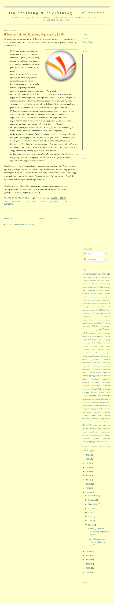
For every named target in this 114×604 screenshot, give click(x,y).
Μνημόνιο (92, 333)
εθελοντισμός (96, 385)
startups (107, 303)
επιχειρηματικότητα (104, 396)
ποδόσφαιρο (106, 422)
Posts (87, 254)
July (90, 508)
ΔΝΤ (101, 313)
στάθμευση (106, 428)
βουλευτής (91, 372)
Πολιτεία (100, 336)
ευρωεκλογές (86, 399)
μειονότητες (106, 409)
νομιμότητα (106, 412)
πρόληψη (85, 428)
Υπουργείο (85, 349)
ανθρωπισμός (86, 362)
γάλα (97, 372)
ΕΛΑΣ (108, 323)
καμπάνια (95, 402)
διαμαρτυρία (106, 379)
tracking (85, 307)
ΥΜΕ (101, 346)
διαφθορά (95, 382)
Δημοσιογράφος (87, 320)
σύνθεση (98, 435)
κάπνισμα (107, 399)
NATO (90, 280)
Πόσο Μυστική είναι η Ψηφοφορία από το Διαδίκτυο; (97, 542)
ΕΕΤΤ (103, 323)
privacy (98, 297)
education (91, 284)
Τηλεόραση (101, 343)
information (106, 290)
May (90, 516)
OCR (97, 280)
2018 (88, 471)
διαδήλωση (95, 379)
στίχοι (84, 432)
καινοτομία (85, 402)
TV (101, 280)
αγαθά (108, 353)
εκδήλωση (106, 385)
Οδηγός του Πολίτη (103, 333)
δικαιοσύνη (106, 382)
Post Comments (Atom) (25, 224)
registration (85, 300)
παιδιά (100, 415)
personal (107, 294)
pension (101, 294)
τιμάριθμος (85, 438)
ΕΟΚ (84, 326)
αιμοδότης (93, 356)
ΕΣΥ (88, 326)
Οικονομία (85, 336)
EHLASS (91, 274)
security (103, 300)
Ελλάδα (95, 326)
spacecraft (85, 303)
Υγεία (108, 346)
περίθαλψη (85, 419)
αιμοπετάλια (101, 356)
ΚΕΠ (108, 326)
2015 (88, 484)
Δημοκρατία (105, 316)
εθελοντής (85, 385)
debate (108, 280)
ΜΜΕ (84, 333)
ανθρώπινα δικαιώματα (102, 362)
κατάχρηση (98, 405)
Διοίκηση (93, 323)
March (91, 525)
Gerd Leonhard (87, 277)
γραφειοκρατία (104, 372)
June (90, 512)
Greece (95, 277)
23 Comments (43, 198)
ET (96, 274)
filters (99, 287)
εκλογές (96, 388)
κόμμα (99, 409)
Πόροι (94, 340)
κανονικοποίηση (105, 402)
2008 (88, 568)
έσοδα (96, 353)
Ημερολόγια (87, 42)
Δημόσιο (86, 323)
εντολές (84, 396)
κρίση (94, 409)
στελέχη (65, 202)
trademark (92, 307)
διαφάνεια (85, 382)
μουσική (97, 412)
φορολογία (106, 438)
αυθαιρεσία (106, 369)
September (93, 504)
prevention (91, 297)
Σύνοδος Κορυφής (104, 340)
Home (41, 218)
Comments (90, 259)
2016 (88, 480)
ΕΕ (99, 323)
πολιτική (44, 202)
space (108, 300)
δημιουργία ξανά (20, 202)
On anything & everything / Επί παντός (57, 13)
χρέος (106, 442)
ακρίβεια (85, 359)
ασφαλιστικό (86, 369)
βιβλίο (84, 372)
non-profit (94, 294)
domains (85, 284)
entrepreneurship (105, 284)
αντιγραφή (85, 366)
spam (91, 303)
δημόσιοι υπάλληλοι (103, 376)
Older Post (73, 218)
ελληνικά (94, 392)
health (84, 290)
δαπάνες (85, 376)
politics (84, 297)
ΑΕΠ (103, 307)
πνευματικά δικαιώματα (91, 422)
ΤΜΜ (93, 343)
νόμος (94, 415)
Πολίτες (93, 336)
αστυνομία (106, 366)
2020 (88, 463)
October (91, 500)
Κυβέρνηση (104, 329)
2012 (88, 551)
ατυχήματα (96, 369)
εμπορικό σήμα (104, 392)
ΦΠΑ (94, 349)
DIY (83, 274)
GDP (108, 274)
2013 (88, 492)
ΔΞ (38, 202)
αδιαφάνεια (85, 356)
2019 (88, 467)
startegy (102, 303)
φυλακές (96, 442)
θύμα (102, 399)
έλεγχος (100, 349)
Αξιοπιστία (93, 310)
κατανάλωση (106, 405)
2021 (88, 459)
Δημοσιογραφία (104, 320)
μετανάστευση (86, 412)
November (92, 496)
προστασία (106, 425)
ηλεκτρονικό (96, 399)
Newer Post (8, 218)
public (108, 297)
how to (99, 290)
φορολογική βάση (88, 442)
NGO (94, 280)
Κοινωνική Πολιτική (89, 330)
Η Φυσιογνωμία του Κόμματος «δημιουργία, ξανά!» (99, 531)
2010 (88, 559)
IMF (100, 277)
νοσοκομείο (86, 415)
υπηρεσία (96, 438)
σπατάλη (99, 428)
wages (98, 307)
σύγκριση (92, 435)
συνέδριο (9, 204)
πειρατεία (107, 415)
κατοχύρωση (86, 409)
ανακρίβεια (95, 359)
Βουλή (102, 309)
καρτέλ (84, 405)
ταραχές (107, 435)
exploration (85, 287)
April (90, 520)
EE (87, 274)
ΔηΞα (32, 202)
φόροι (102, 442)
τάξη (103, 435)
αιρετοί (108, 356)
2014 (88, 488)
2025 (88, 455)
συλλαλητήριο (93, 432)
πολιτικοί (55, 202)
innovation (85, 294)
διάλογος (85, 379)
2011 (88, 555)
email (97, 284)
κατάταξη (91, 405)
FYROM (104, 274)
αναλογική (106, 359)
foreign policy (105, 287)
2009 (88, 564)
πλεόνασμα (95, 419)
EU (99, 274)
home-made (91, 290)
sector (98, 300)
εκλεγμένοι (85, 389)
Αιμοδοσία (85, 310)
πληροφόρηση (105, 419)
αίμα (102, 353)
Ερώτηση (103, 326)
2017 (88, 475)
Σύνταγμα (86, 343)
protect (103, 297)
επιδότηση (92, 396)
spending (96, 303)
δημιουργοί (92, 376)
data (104, 280)
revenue (92, 300)
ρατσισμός (92, 428)
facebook (93, 287)
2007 (88, 572)
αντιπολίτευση (96, 366)
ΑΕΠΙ (108, 307)
